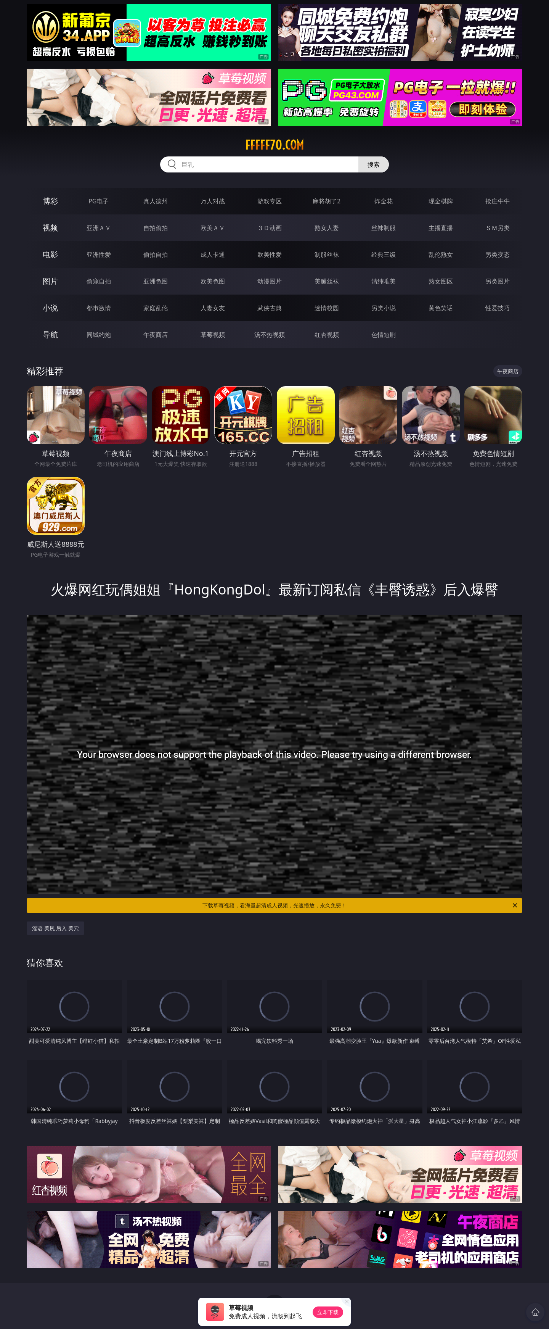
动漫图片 (269, 281)
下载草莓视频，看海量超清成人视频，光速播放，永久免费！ (360, 905)
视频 (50, 227)
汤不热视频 (269, 334)
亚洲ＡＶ (99, 228)
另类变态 (497, 254)
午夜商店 (155, 334)
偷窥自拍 (99, 281)
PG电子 (98, 201)
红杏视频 (327, 334)
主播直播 (441, 228)
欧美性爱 (269, 254)
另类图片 (497, 281)
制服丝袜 (327, 254)
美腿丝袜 (327, 281)
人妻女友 (213, 308)
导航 (50, 334)
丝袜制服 (383, 228)
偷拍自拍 (155, 254)
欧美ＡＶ (213, 228)
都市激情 (99, 308)
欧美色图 (213, 281)
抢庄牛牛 (497, 201)
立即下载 (328, 1312)
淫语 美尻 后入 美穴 (55, 928)
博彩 (50, 201)
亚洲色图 (155, 281)
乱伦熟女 (441, 254)
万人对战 (213, 201)
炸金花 (383, 201)
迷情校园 (327, 308)
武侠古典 (269, 308)
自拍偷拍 (155, 228)
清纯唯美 (383, 281)
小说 (50, 308)
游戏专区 (269, 201)
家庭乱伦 (155, 308)
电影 (50, 254)
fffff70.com (274, 145)
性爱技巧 (497, 308)
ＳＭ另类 (497, 228)
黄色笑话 (441, 308)
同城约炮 (99, 334)
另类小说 (383, 308)
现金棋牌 (441, 201)
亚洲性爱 (99, 254)
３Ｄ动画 (269, 228)
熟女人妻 (327, 228)
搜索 (374, 164)
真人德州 (155, 201)
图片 (50, 281)
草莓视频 (213, 334)
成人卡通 (213, 254)
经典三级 (383, 254)
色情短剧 (383, 334)
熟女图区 (441, 281)
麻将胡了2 (326, 201)
